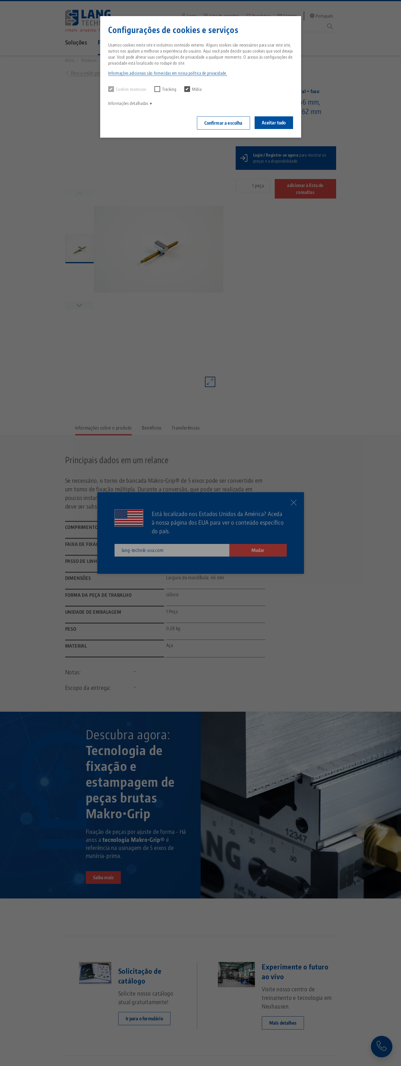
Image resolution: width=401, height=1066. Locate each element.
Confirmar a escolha (223, 123)
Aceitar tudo (274, 123)
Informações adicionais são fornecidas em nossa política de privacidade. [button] (167, 73)
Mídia (193, 89)
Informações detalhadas (128, 103)
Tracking (165, 89)
